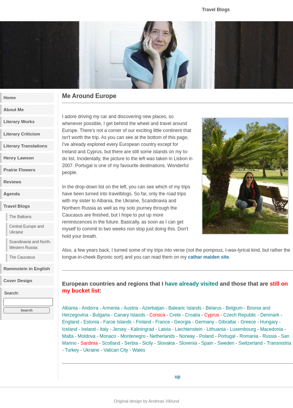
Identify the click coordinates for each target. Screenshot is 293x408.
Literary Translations (25, 146)
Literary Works (19, 121)
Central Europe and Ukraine (26, 229)
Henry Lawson (18, 158)
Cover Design (17, 280)
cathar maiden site (208, 257)
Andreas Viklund (163, 401)
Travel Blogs (16, 206)
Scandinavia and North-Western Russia (30, 245)
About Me (13, 109)
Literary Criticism (21, 134)
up (177, 376)
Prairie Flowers (19, 170)
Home (9, 97)
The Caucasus (22, 257)
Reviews (12, 181)
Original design (128, 401)
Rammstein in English (26, 268)
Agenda (11, 193)
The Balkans (20, 217)
